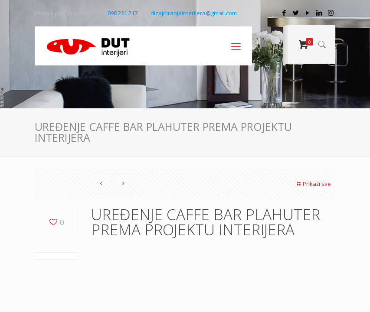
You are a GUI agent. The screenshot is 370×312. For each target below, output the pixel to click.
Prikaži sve (313, 184)
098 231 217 (123, 13)
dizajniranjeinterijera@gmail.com (194, 13)
